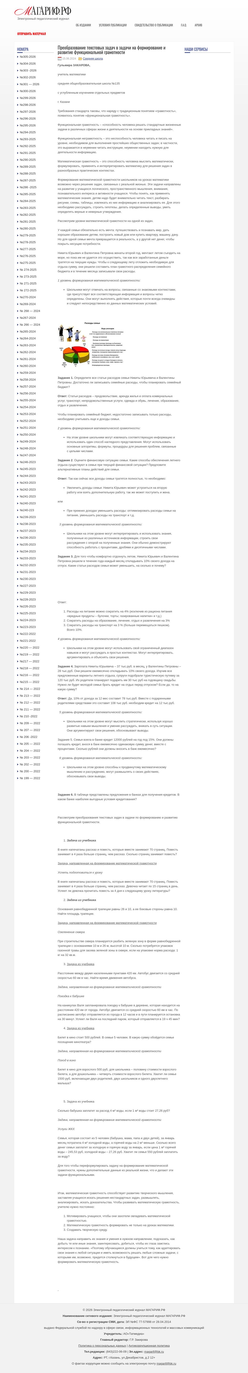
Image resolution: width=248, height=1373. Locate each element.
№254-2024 (28, 407)
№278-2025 (28, 242)
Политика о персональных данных (102, 1345)
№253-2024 (28, 414)
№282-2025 (28, 214)
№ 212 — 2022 (30, 702)
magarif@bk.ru (154, 1351)
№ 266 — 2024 (30, 324)
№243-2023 (28, 482)
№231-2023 (28, 572)
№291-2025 (28, 153)
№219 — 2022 (29, 654)
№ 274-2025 (28, 269)
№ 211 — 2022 (30, 709)
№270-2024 (28, 297)
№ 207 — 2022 (30, 730)
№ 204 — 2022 (30, 750)
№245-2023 (28, 469)
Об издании (83, 25)
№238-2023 (28, 524)
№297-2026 (28, 111)
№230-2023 (28, 579)
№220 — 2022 (29, 647)
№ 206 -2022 (28, 737)
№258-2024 (28, 379)
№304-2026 (28, 63)
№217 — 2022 (29, 661)
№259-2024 (28, 372)
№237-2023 (28, 530)
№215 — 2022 (29, 682)
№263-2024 (28, 345)
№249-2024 (28, 441)
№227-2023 (28, 585)
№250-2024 (28, 434)
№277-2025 (28, 249)
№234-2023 (28, 551)
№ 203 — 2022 (30, 757)
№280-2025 (28, 228)
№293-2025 (28, 139)
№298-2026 (28, 104)
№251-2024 (28, 427)
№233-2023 (28, 558)
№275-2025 (28, 263)
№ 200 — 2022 (30, 771)
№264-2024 (28, 338)
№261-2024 (28, 359)
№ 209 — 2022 (30, 723)
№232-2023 (28, 565)
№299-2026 (28, 98)
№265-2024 (28, 331)
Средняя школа (93, 58)
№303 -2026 (28, 70)
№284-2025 (28, 201)
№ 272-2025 (28, 290)
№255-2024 (28, 400)
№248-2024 (28, 448)
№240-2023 (28, 503)
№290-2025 (28, 159)
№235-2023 (28, 544)
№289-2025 (28, 166)
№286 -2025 (28, 187)
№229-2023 (28, 592)
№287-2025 (28, 180)
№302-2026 (28, 77)
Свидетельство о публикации (154, 25)
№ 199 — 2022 (30, 778)
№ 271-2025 (28, 283)
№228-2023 (28, 599)
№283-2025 (28, 208)
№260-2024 (28, 366)
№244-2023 (28, 476)
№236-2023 (28, 537)
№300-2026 (28, 91)
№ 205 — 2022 (30, 743)
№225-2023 (28, 613)
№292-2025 (28, 146)
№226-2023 (28, 606)
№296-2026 (28, 118)
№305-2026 (28, 56)
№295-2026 (28, 125)
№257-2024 (28, 386)
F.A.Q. (184, 25)
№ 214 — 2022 (30, 689)
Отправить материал (31, 33)
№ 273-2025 (28, 276)
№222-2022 (28, 634)
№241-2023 (28, 496)
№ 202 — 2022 (30, 764)
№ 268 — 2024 (30, 311)
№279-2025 (28, 235)
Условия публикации (113, 25)
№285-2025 (28, 194)
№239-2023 (28, 517)
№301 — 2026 (29, 84)
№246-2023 (28, 462)
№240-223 (27, 510)
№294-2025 (28, 132)
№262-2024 (28, 352)
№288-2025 (28, 173)
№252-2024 (28, 421)
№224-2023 (28, 620)
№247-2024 (28, 455)
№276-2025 (28, 256)
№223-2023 (28, 627)
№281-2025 (28, 221)
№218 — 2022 (29, 668)
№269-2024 (28, 304)
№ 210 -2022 (28, 716)
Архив (198, 25)
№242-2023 (28, 489)
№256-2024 (28, 393)
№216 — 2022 (29, 675)
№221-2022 (28, 640)
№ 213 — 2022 (30, 695)
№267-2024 (28, 317)
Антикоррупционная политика (149, 1345)
